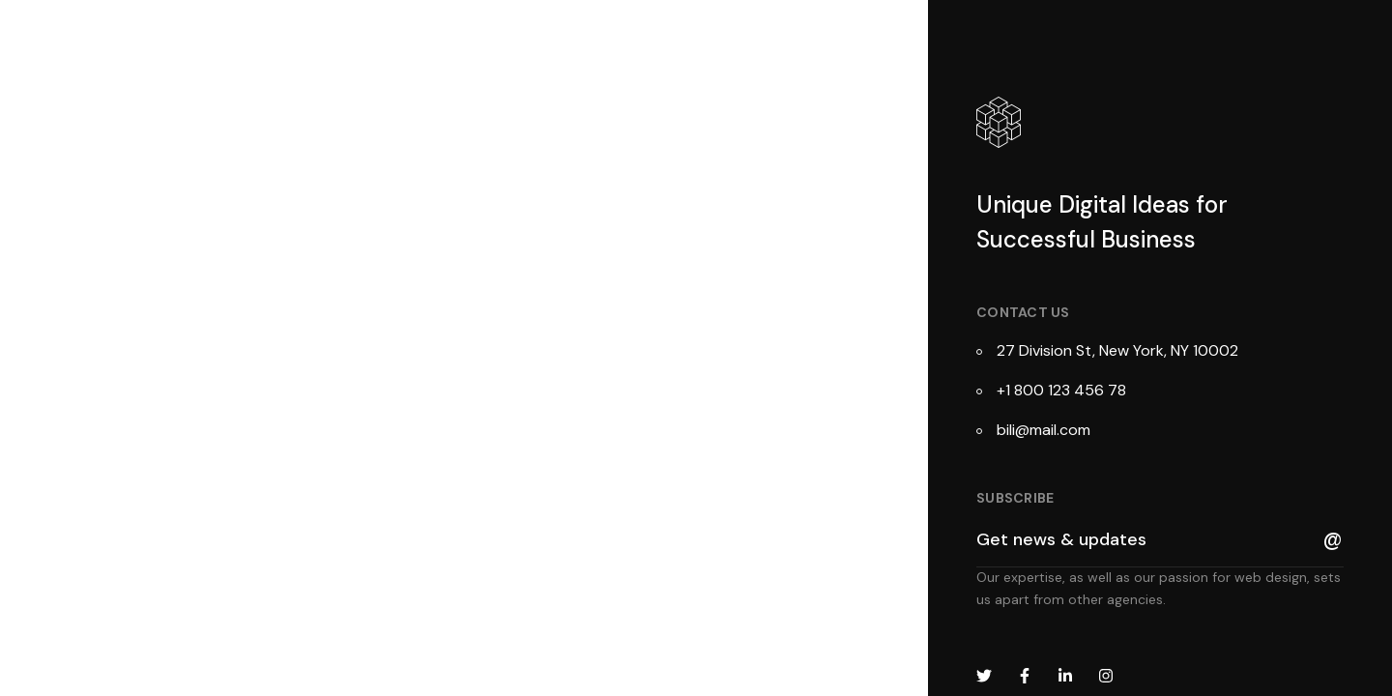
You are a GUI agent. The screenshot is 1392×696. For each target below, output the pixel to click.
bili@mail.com (1043, 430)
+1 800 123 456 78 (1061, 390)
